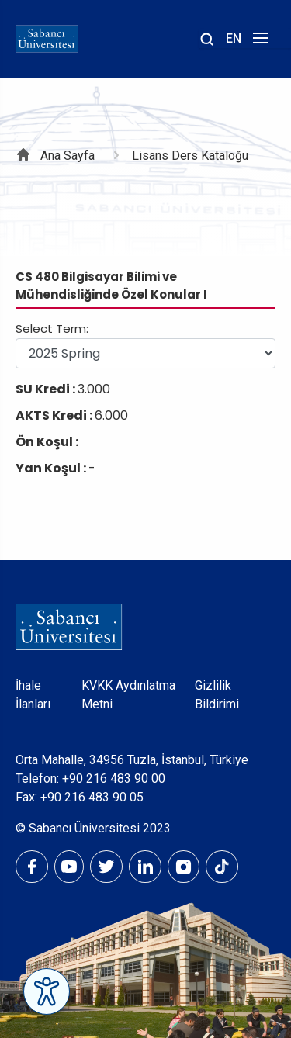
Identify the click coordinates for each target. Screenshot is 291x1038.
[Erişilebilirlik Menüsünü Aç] (46, 991)
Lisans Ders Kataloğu (190, 155)
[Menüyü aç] (258, 42)
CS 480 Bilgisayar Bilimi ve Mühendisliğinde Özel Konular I (111, 285)
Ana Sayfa (67, 155)
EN (233, 38)
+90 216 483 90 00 (113, 778)
